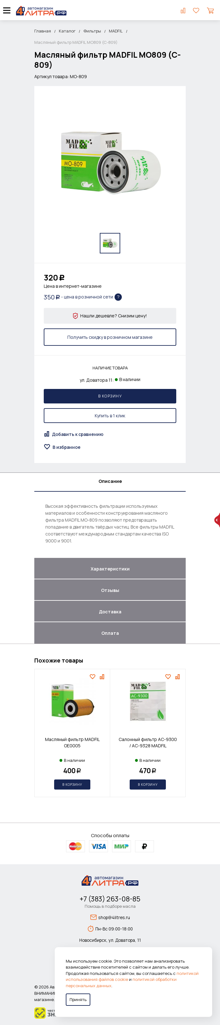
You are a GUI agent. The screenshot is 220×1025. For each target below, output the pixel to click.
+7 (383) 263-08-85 (110, 899)
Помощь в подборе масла (110, 906)
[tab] (110, 482)
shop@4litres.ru (110, 917)
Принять (78, 999)
